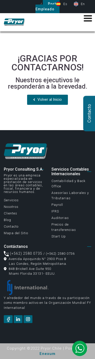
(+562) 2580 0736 (60, 253)
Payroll (57, 205)
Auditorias (60, 218)
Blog (7, 220)
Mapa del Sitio (16, 233)
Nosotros (11, 207)
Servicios (11, 200)
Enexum (47, 353)
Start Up (58, 236)
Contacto (11, 226)
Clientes (10, 213)
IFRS (55, 211)
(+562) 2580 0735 (23, 253)
